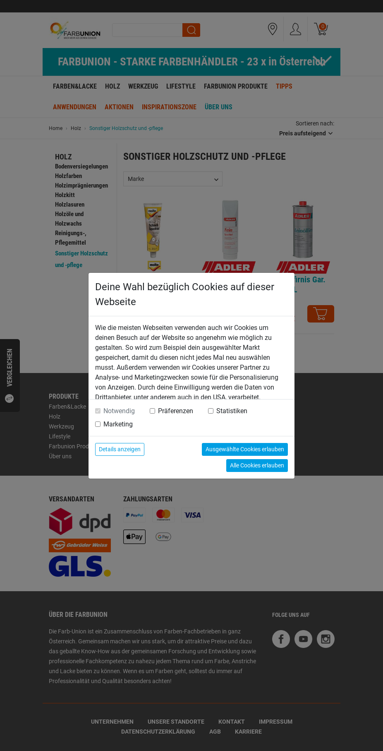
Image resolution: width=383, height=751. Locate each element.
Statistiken (231, 411)
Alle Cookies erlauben (257, 465)
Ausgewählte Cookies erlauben (245, 449)
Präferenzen (175, 411)
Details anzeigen (120, 449)
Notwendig (119, 411)
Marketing (118, 424)
